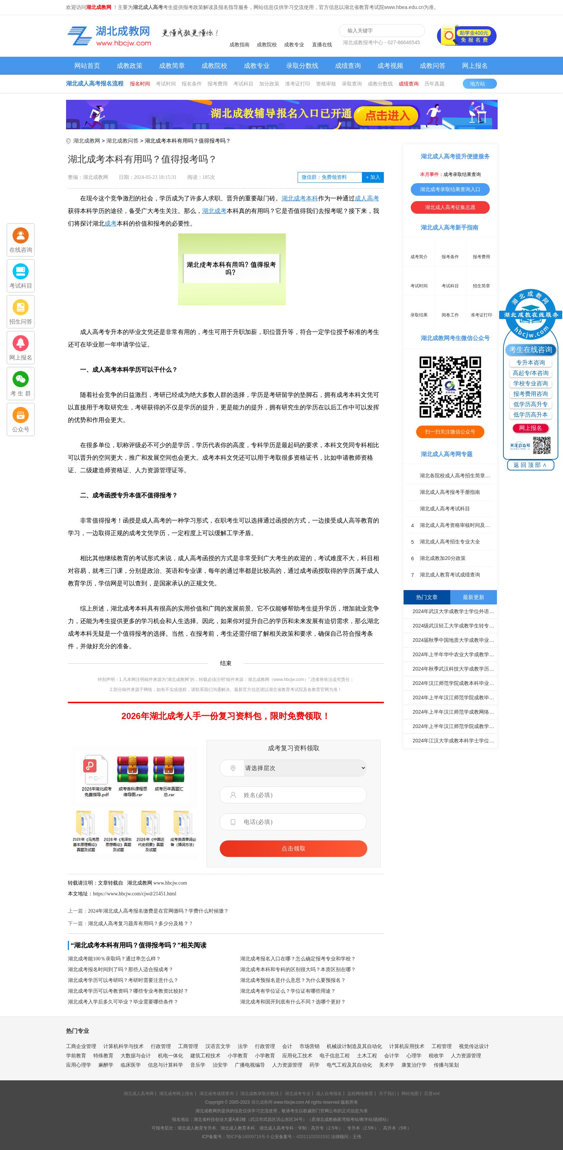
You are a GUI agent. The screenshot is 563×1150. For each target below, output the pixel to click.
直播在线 (322, 44)
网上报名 (475, 65)
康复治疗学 (414, 1065)
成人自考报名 (329, 1093)
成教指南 (239, 44)
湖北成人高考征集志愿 (450, 207)
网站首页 (87, 65)
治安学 (220, 1065)
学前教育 (76, 1055)
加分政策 (269, 84)
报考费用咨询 (530, 394)
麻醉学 (105, 1065)
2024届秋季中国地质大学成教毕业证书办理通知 (451, 639)
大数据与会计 (136, 1055)
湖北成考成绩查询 (216, 1093)
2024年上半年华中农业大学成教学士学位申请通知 (451, 654)
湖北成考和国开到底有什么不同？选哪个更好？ (293, 1002)
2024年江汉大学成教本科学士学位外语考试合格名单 (451, 740)
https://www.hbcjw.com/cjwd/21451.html (134, 893)
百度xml (431, 1093)
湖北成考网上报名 (176, 1093)
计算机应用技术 (406, 1046)
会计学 (391, 1055)
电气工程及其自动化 (349, 1065)
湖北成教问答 (122, 141)
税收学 (436, 1055)
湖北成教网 (86, 141)
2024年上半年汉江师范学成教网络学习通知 (451, 711)
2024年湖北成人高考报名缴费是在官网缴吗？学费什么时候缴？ (158, 911)
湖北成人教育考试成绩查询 (443, 575)
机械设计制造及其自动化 (354, 1046)
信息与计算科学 (165, 1065)
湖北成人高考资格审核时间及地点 (450, 525)
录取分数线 (302, 65)
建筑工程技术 (205, 1055)
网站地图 (410, 1093)
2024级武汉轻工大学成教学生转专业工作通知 (451, 625)
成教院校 (267, 44)
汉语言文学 (218, 1046)
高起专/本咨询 (531, 373)
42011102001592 (313, 1136)
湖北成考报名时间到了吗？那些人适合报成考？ (120, 969)
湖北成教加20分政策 (436, 558)
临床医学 (131, 1065)
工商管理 (188, 1046)
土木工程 (367, 1055)
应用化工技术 (297, 1055)
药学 (315, 1065)
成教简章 (172, 65)
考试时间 (166, 84)
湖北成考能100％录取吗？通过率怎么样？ (114, 958)
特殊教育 (103, 1055)
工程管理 (442, 1046)
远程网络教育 (360, 1093)
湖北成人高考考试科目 (438, 509)
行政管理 (161, 1046)
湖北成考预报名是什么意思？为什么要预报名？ (293, 980)
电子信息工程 (335, 1055)
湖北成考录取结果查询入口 (450, 189)
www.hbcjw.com (170, 883)
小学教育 (238, 1055)
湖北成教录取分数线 (259, 1093)
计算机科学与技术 (123, 1046)
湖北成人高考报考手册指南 (443, 492)
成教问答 (433, 65)
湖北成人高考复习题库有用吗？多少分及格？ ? (140, 923)
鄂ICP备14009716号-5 (247, 1136)
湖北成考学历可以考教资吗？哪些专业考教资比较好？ (128, 991)
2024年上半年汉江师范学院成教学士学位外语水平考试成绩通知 (451, 726)
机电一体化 (170, 1055)
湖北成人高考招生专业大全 (443, 542)
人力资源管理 (466, 1055)
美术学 (386, 1065)
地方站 (481, 84)
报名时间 (140, 84)
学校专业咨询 (530, 383)
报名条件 (192, 84)
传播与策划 (446, 1065)
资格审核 (326, 84)
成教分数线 (380, 84)
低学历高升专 (530, 404)
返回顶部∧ (530, 465)
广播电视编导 (250, 1065)
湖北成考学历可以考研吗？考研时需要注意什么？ (123, 980)
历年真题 (434, 84)
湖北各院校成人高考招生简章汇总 (450, 476)
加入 (373, 177)
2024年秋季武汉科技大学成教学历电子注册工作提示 (451, 668)
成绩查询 (348, 65)
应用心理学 (78, 1065)
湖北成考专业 (298, 1093)
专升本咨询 (530, 363)
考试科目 (243, 84)
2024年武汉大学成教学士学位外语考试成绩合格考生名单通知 (451, 611)
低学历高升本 (530, 415)
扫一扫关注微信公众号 (450, 432)
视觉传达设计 (474, 1046)
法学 (243, 1046)
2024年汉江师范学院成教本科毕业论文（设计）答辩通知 (451, 682)
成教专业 (294, 44)
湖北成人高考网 (139, 1093)
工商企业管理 (81, 1046)
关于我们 (387, 1093)
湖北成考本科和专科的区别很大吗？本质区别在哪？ (298, 969)
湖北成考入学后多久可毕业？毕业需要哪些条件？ (123, 1002)
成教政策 (130, 65)
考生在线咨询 (530, 349)
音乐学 (197, 1065)
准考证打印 (297, 84)
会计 (287, 1046)
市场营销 (309, 1046)
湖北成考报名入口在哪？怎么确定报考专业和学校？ (298, 958)
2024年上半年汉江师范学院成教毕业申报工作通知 (451, 697)
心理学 (414, 1055)
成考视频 (390, 65)
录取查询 (352, 84)
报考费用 (218, 84)
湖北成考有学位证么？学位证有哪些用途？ (288, 991)
